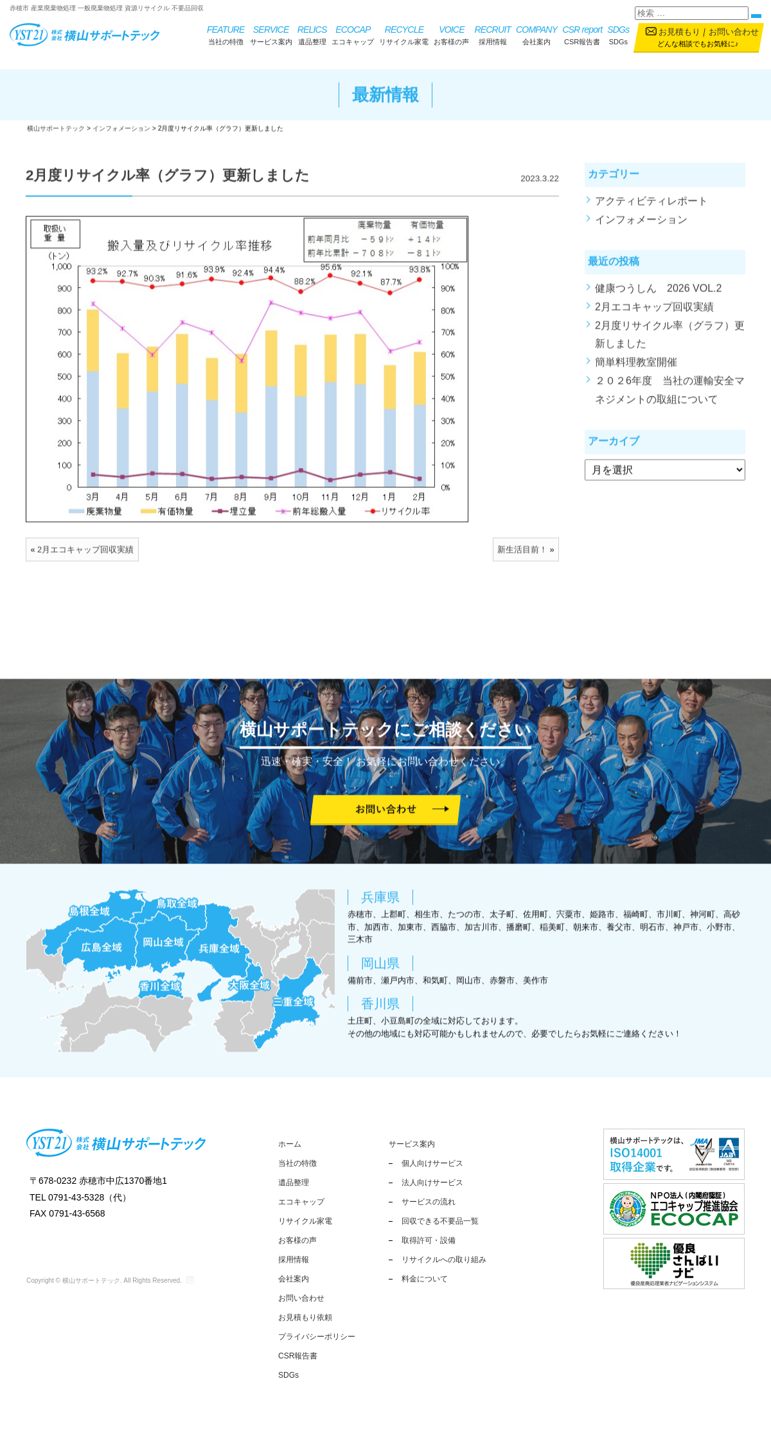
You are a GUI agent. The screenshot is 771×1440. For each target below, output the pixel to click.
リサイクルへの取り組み (444, 1259)
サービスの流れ (429, 1201)
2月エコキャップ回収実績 (85, 557)
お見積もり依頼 (305, 1317)
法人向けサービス (432, 1182)
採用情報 (492, 34)
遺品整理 (312, 34)
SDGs (618, 34)
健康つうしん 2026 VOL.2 (658, 295)
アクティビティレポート (651, 208)
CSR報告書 (582, 34)
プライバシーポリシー (316, 1336)
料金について (425, 1278)
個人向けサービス (432, 1163)
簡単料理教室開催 (636, 369)
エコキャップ (353, 34)
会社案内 (536, 34)
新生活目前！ (522, 557)
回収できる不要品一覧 (440, 1221)
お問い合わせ (734, 32)
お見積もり (679, 32)
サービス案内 (271, 34)
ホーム (289, 1144)
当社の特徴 (226, 34)
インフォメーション (641, 226)
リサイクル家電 (404, 34)
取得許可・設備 (429, 1240)
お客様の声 (451, 34)
